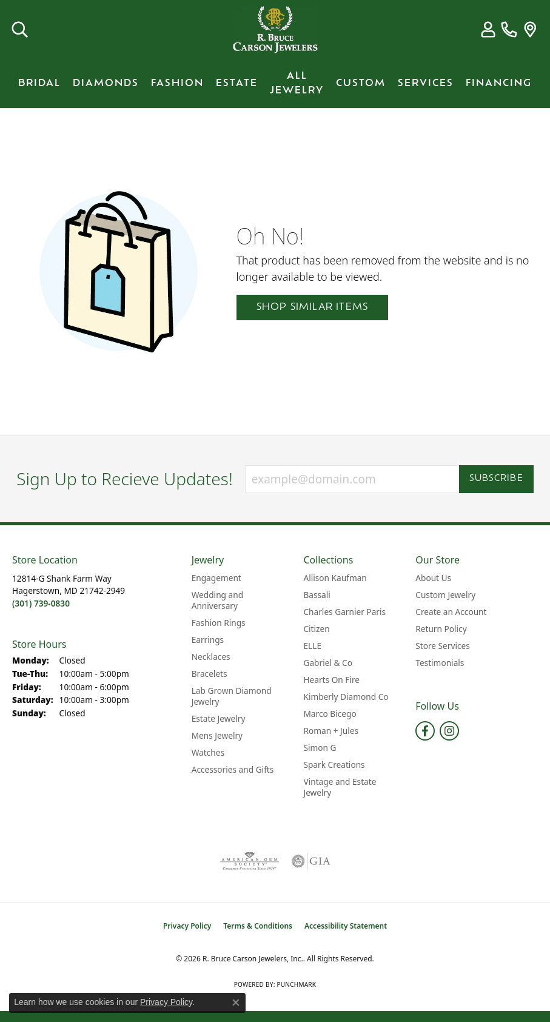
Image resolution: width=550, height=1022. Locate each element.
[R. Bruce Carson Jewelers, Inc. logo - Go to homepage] (275, 29)
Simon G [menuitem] (319, 747)
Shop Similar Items (313, 307)
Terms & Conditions (257, 926)
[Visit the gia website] (311, 861)
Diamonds (106, 84)
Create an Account (450, 611)
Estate (237, 84)
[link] (509, 30)
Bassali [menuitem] (316, 594)
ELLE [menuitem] (312, 645)
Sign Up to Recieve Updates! (124, 479)
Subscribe (496, 478)
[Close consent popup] (236, 1002)
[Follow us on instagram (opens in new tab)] (449, 731)
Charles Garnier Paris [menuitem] (344, 611)
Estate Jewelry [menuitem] (219, 718)
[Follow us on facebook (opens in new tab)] (425, 731)
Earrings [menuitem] (208, 639)
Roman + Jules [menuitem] (330, 730)
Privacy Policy (187, 926)
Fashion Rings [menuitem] (219, 622)
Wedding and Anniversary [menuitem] (217, 600)
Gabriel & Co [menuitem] (327, 662)
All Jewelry (297, 84)
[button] (19, 30)
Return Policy (440, 628)
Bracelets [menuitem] (209, 673)
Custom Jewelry (445, 594)
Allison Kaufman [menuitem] (334, 577)
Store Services (442, 645)
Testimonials (439, 662)
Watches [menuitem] (208, 752)
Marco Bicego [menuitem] (329, 713)
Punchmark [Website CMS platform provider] (296, 984)
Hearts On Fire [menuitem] (331, 679)
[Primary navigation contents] (275, 83)
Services (426, 84)
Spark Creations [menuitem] (333, 764)
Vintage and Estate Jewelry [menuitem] (339, 787)
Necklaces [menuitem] (211, 656)
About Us (433, 577)
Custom (361, 84)
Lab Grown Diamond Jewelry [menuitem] (232, 696)
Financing (499, 84)
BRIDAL (39, 84)
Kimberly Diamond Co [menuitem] (345, 696)
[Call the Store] (41, 603)
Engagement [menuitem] (216, 577)
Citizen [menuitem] (316, 628)
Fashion (177, 84)
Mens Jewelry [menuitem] (217, 735)
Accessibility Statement (345, 926)
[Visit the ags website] (249, 861)
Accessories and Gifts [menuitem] (233, 769)
